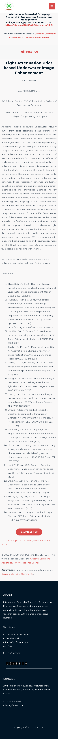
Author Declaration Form (16, 634)
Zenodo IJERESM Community (17, 574)
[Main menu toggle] (52, 6)
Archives (7, 646)
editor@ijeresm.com (13, 705)
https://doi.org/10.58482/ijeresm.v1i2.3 (29, 25)
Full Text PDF (29, 51)
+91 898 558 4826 (12, 701)
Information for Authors (15, 642)
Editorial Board (11, 638)
